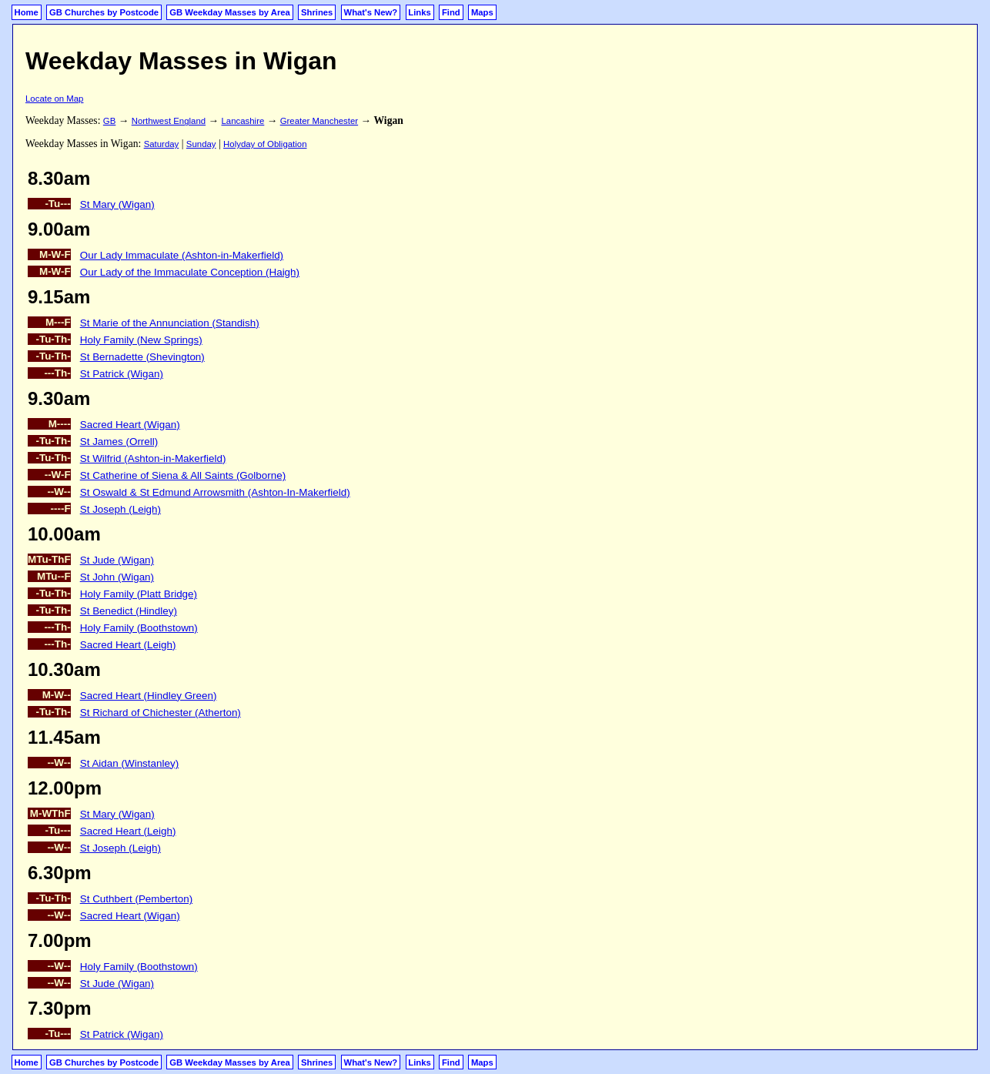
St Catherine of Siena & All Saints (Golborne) (183, 475)
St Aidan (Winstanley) (129, 763)
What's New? (371, 12)
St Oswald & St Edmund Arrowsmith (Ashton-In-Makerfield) (215, 492)
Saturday (161, 144)
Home (26, 12)
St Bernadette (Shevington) (142, 357)
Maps (482, 12)
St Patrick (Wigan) (121, 374)
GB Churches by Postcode (104, 12)
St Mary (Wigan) (117, 204)
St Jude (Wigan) (117, 560)
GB (109, 120)
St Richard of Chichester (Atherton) (160, 712)
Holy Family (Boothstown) (139, 628)
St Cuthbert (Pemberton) (136, 899)
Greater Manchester (319, 120)
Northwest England (169, 120)
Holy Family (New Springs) (141, 340)
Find (451, 12)
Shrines (317, 12)
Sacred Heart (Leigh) (128, 645)
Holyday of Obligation (264, 144)
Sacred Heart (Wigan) (130, 424)
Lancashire (242, 120)
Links (419, 12)
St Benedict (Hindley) (128, 611)
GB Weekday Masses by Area (229, 12)
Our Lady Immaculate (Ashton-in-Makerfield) (181, 255)
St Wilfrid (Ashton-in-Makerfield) (153, 458)
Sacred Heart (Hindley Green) (148, 695)
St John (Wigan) (117, 577)
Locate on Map (54, 98)
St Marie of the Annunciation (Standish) (169, 323)
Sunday (201, 144)
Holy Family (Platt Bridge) (138, 594)
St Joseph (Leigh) (120, 509)
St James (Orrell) (119, 441)
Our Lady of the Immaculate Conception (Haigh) (189, 272)
